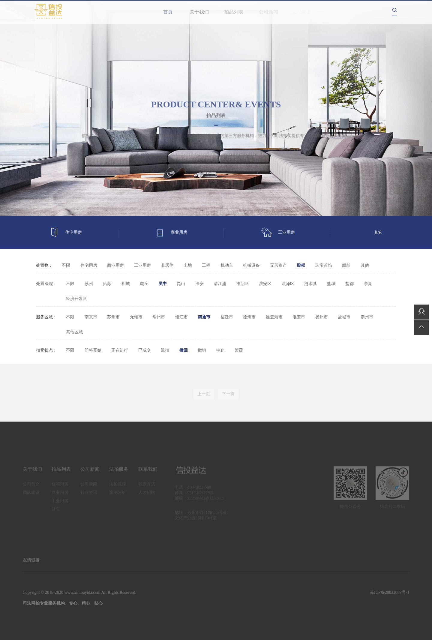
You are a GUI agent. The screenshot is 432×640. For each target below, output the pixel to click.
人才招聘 (146, 494)
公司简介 (31, 486)
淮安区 (265, 283)
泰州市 (367, 317)
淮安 (199, 283)
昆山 (181, 283)
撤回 (183, 350)
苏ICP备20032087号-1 (389, 592)
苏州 (89, 283)
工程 (206, 265)
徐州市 (249, 317)
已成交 (144, 350)
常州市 (158, 317)
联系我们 (148, 471)
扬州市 (321, 317)
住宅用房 (66, 233)
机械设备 (251, 265)
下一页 (228, 396)
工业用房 (278, 233)
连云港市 (274, 317)
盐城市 (344, 317)
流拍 (165, 350)
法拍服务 (118, 471)
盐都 (349, 283)
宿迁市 (226, 317)
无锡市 (136, 317)
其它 (378, 232)
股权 (301, 265)
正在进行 (119, 350)
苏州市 (113, 317)
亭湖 (368, 283)
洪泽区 (288, 283)
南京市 (91, 317)
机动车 (226, 265)
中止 (220, 350)
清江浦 (220, 283)
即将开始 (93, 350)
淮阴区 (242, 283)
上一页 (203, 396)
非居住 (167, 265)
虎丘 (144, 283)
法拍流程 (117, 486)
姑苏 (107, 283)
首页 (169, 11)
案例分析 (117, 494)
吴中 (162, 283)
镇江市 (181, 317)
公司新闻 (270, 11)
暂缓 (239, 350)
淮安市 (298, 317)
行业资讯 (88, 494)
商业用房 (171, 233)
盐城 (331, 283)
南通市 (204, 317)
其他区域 (74, 332)
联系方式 (146, 486)
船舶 (346, 265)
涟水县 (310, 283)
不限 (66, 265)
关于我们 (202, 11)
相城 (126, 283)
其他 (365, 265)
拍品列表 (237, 11)
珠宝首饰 (323, 265)
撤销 (202, 350)
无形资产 (278, 265)
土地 (188, 265)
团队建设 (31, 494)
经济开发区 (76, 298)
